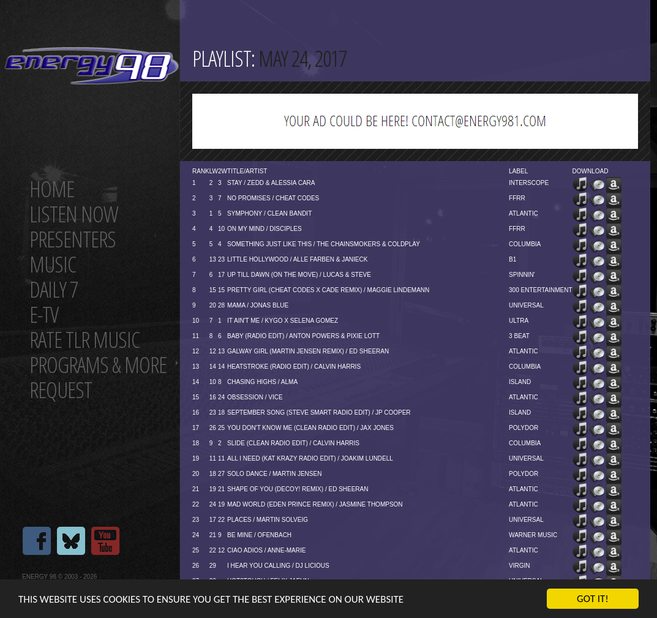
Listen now (73, 214)
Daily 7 (53, 289)
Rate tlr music (84, 339)
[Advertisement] (415, 121)
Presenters (72, 239)
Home (51, 189)
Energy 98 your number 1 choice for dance (91, 66)
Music (52, 264)
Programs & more (98, 364)
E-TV (43, 314)
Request (60, 389)
